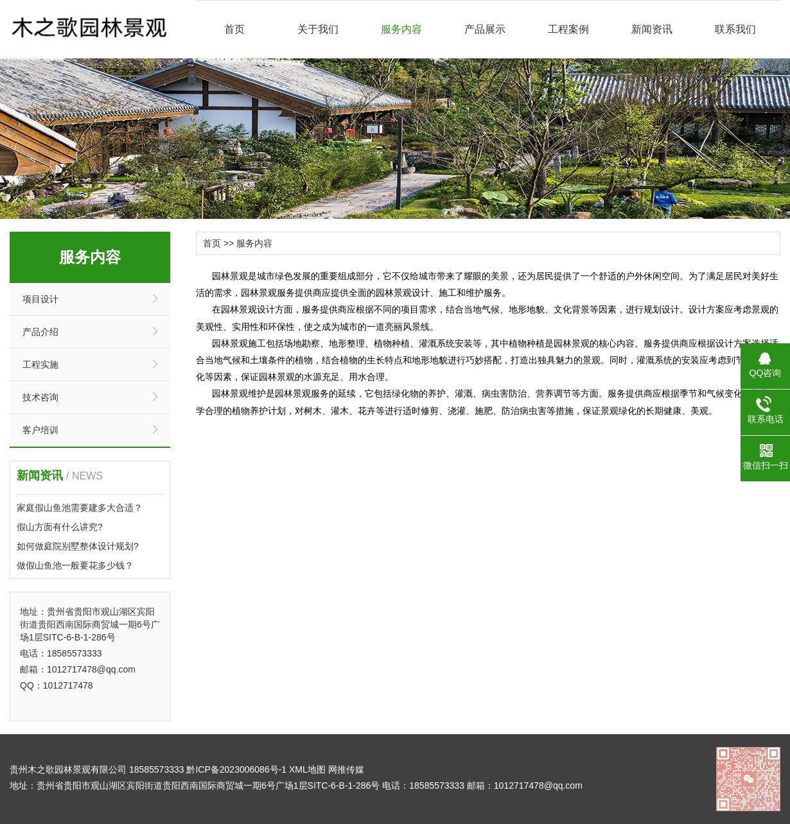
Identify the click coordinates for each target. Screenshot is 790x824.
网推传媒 (346, 769)
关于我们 (317, 29)
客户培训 (40, 430)
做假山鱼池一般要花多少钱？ (75, 565)
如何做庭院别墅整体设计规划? (78, 546)
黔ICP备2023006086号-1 (236, 769)
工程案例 (568, 29)
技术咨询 (40, 397)
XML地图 (307, 769)
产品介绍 (40, 332)
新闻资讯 (651, 29)
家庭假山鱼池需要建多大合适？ (80, 507)
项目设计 (40, 299)
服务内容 (401, 29)
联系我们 (735, 29)
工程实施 (40, 364)
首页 (234, 29)
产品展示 (484, 29)
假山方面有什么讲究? (60, 527)
